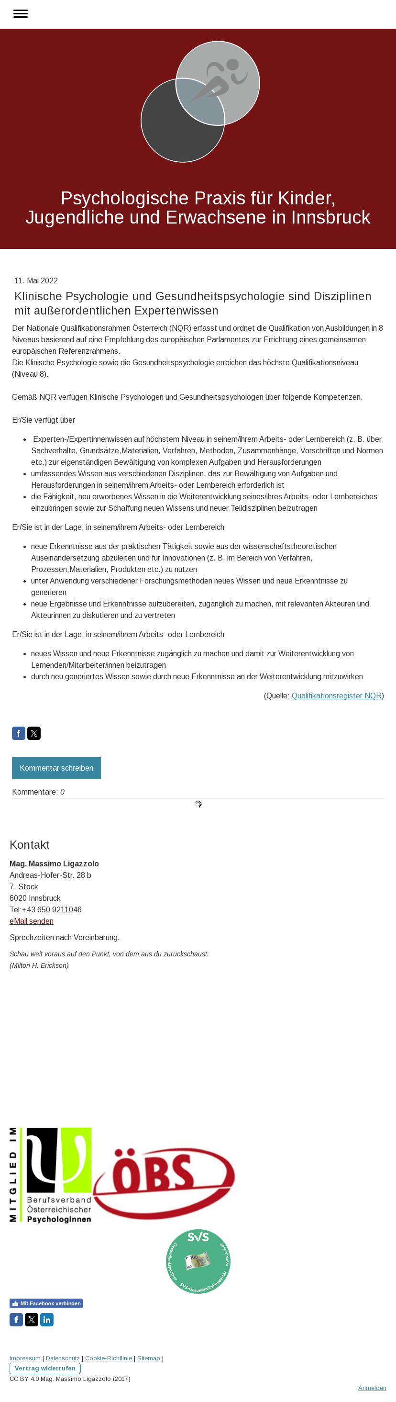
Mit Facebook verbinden (46, 1303)
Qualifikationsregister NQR (337, 696)
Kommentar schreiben (56, 768)
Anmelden (372, 1387)
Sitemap (148, 1358)
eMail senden (32, 921)
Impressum (25, 1358)
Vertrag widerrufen (45, 1368)
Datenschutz (63, 1358)
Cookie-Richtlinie (108, 1358)
